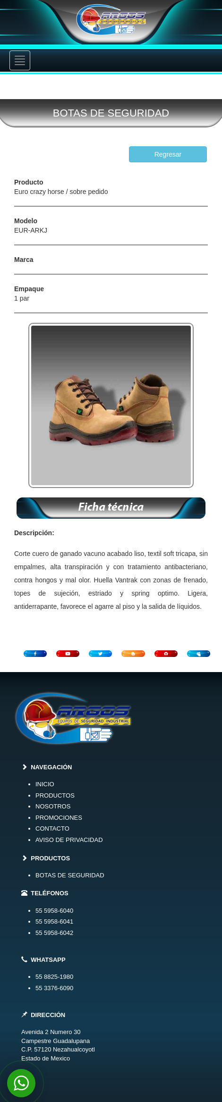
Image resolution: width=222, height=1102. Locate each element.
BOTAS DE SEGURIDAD (69, 875)
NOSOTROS (52, 806)
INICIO (44, 784)
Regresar (168, 154)
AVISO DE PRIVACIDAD (69, 839)
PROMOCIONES (58, 817)
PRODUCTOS (55, 795)
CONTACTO (52, 828)
